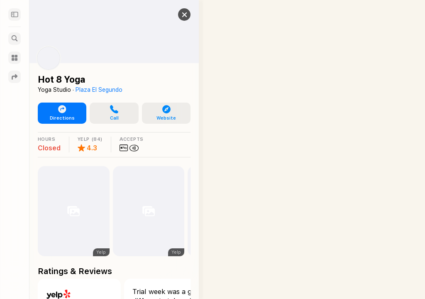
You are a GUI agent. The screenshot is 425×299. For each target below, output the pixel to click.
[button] (178, 14)
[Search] (14, 38)
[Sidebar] (14, 14)
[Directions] (14, 76)
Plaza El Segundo (99, 89)
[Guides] (14, 57)
